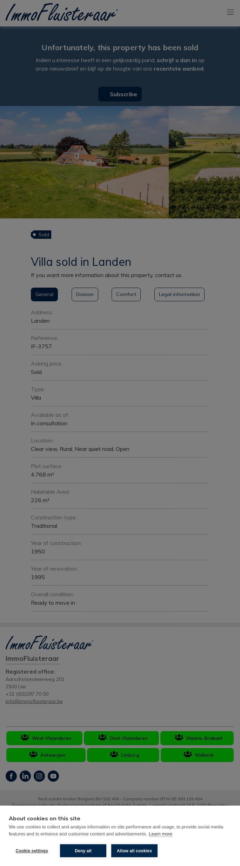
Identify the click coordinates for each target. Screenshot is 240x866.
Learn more (160, 834)
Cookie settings (32, 850)
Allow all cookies (134, 850)
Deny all (83, 850)
